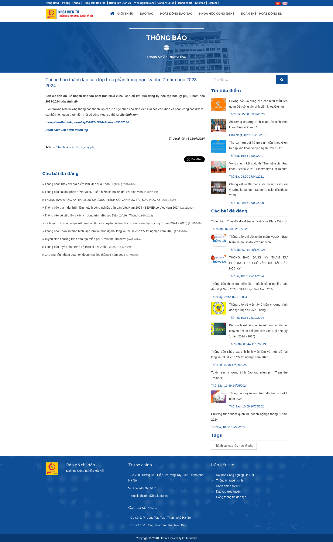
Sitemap (200, 2)
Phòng (66, 2)
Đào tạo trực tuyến (228, 491)
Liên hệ (213, 2)
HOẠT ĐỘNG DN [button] (272, 13)
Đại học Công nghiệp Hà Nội (235, 475)
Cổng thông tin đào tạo (231, 497)
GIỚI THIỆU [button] (127, 13)
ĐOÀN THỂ (248, 13)
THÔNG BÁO (177, 56)
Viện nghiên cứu (144, 2)
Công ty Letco (165, 2)
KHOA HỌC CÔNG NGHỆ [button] (218, 13)
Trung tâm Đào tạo (94, 2)
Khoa (76, 2)
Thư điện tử (185, 2)
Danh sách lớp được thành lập (66, 130)
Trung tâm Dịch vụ (120, 2)
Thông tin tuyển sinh (229, 480)
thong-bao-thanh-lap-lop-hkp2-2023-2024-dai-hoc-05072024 (87, 122)
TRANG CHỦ (156, 56)
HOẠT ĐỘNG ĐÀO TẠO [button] (178, 13)
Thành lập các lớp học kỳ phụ (76, 147)
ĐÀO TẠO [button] (148, 13)
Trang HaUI (52, 2)
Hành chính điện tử (228, 486)
